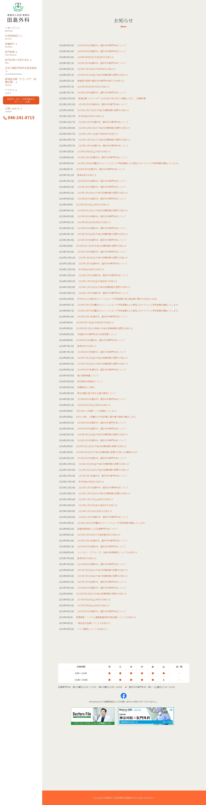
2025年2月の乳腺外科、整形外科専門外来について (101, 251)
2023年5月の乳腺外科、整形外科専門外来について (101, 611)
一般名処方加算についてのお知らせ (93, 623)
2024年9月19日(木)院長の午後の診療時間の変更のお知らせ (104, 328)
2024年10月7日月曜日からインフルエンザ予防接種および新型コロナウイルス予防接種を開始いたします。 (128, 304)
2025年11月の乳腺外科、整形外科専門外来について (103, 145)
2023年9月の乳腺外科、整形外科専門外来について (101, 546)
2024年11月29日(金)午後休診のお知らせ (97, 281)
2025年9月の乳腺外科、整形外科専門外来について (100, 169)
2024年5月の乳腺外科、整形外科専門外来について (101, 422)
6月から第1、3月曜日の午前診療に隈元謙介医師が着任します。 (106, 416)
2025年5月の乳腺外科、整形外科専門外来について (101, 216)
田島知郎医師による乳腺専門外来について (97, 528)
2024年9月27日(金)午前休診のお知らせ (95, 322)
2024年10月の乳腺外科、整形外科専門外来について (102, 316)
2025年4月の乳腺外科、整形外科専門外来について (101, 228)
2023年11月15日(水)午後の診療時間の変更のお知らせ (104, 493)
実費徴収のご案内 (85, 387)
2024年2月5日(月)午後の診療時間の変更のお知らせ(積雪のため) (107, 452)
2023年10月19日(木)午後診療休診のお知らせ (99, 534)
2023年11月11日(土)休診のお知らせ (95, 499)
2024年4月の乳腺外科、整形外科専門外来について (101, 428)
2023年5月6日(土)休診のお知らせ (93, 605)
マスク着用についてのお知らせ (92, 629)
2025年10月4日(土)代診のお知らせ (94, 151)
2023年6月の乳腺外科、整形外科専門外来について (101, 587)
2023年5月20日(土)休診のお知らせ (94, 599)
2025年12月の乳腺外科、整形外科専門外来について (103, 122)
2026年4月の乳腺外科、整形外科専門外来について (101, 51)
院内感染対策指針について (90, 381)
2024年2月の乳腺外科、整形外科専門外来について (101, 458)
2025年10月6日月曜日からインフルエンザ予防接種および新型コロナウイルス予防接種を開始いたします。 (128, 163)
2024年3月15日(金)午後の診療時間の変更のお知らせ (102, 434)
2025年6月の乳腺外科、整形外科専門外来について (101, 198)
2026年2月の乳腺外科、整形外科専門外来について (101, 92)
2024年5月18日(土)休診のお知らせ (94, 405)
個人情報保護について (88, 375)
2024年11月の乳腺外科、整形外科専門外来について (103, 293)
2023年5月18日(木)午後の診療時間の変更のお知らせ (101, 593)
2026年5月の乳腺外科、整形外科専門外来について (101, 45)
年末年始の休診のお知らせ (91, 116)
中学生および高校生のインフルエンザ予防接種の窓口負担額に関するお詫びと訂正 (117, 298)
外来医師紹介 (21, 37)
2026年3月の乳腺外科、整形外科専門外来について (101, 63)
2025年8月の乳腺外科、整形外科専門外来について (101, 180)
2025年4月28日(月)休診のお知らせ (94, 222)
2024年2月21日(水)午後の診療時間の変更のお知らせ (101, 446)
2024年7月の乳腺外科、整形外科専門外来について (101, 369)
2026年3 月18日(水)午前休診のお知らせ (96, 68)
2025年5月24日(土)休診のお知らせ (93, 204)
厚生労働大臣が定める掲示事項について (96, 393)
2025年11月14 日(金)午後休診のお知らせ (98, 133)
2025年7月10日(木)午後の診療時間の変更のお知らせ (102, 192)
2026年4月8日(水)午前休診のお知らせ (95, 57)
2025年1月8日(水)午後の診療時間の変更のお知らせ (103, 257)
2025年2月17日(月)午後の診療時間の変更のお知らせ (101, 245)
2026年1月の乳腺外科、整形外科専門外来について (102, 104)
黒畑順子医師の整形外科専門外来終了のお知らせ (100, 80)
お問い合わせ (21, 109)
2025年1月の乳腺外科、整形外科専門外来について (102, 263)
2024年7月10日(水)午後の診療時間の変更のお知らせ (102, 363)
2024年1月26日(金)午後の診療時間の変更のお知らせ (103, 463)
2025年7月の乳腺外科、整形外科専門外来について (101, 186)
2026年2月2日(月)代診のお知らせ (93, 86)
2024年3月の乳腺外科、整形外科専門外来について (101, 440)
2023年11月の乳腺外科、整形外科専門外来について (103, 517)
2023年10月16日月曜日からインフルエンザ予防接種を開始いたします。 (112, 522)
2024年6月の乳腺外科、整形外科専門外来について (101, 399)
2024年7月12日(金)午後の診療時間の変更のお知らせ (102, 357)
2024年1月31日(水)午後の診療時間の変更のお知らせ (103, 469)
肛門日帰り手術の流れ (21, 61)
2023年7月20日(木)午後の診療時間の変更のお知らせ (102, 570)
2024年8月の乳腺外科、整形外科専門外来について (101, 351)
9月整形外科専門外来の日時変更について (97, 334)
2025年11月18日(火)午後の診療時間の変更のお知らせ (104, 139)
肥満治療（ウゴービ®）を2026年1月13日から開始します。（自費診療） (113, 98)
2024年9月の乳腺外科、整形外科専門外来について (100, 340)
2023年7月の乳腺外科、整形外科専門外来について (101, 581)
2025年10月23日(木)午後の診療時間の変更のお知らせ (104, 127)
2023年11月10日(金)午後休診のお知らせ (97, 505)
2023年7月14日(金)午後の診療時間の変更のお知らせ (102, 575)
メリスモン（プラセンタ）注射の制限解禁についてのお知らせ (107, 552)
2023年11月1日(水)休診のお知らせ (95, 511)
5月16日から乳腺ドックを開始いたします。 (97, 410)
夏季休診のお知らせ (87, 175)
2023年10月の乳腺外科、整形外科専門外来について (102, 540)
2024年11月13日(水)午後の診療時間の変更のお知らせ (104, 287)
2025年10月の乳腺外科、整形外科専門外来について (102, 157)
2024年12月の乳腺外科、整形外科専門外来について (103, 275)
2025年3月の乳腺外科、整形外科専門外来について (101, 239)
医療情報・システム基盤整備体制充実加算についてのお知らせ (106, 617)
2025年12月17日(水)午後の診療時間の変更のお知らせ (103, 110)
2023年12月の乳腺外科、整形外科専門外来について (103, 487)
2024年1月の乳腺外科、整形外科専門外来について (102, 475)
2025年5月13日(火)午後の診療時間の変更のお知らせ (102, 210)
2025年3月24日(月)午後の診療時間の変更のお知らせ (102, 234)
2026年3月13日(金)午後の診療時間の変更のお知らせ (102, 74)
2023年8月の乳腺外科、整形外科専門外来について (101, 564)
